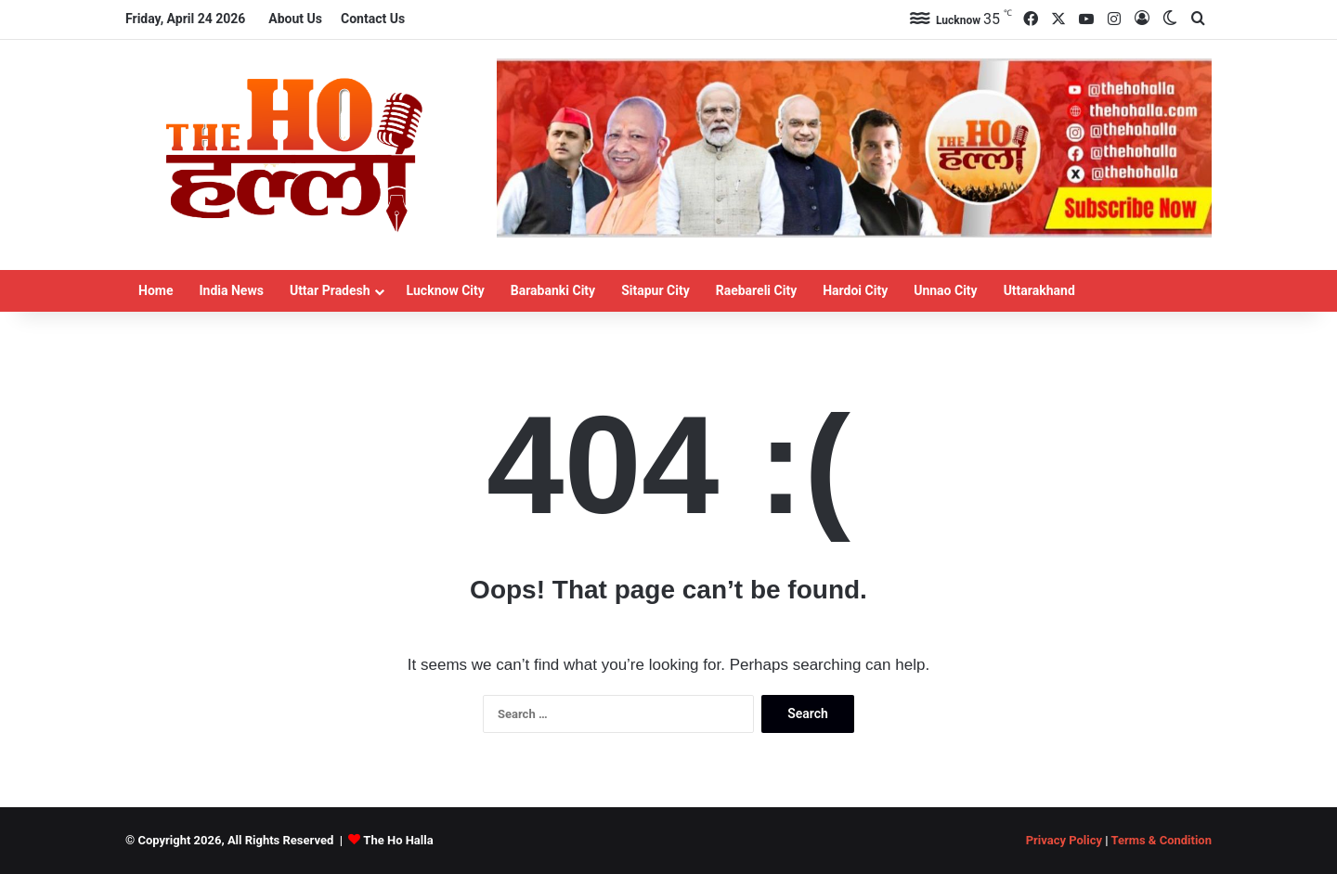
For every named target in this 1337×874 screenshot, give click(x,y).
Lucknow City (446, 290)
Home (155, 290)
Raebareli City (757, 290)
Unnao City (945, 290)
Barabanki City (553, 290)
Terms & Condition (1161, 840)
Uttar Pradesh (330, 290)
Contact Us (373, 18)
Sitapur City (655, 290)
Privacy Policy (1064, 840)
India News (231, 290)
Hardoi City (855, 290)
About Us (295, 18)
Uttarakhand (1039, 290)
